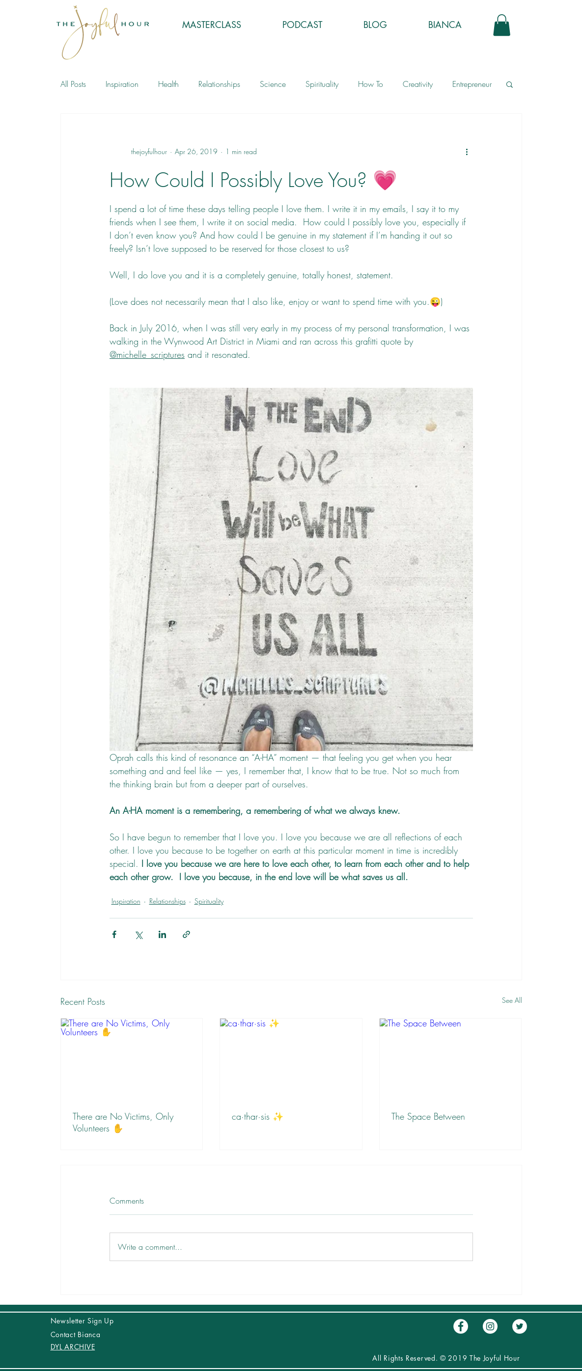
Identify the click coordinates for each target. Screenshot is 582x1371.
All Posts (73, 84)
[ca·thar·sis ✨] (291, 1058)
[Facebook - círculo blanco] (460, 1326)
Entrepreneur (472, 84)
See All (512, 1000)
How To (370, 84)
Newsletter (69, 1320)
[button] (502, 25)
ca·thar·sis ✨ (257, 1116)
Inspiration (122, 84)
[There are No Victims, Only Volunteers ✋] (132, 1058)
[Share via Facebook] (114, 934)
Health (168, 84)
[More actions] (467, 151)
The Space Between (428, 1116)
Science (273, 84)
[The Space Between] (451, 1058)
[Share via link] (186, 934)
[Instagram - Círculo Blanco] (490, 1326)
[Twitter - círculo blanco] (519, 1326)
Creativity (418, 84)
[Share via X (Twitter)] (138, 934)
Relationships (219, 84)
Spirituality (321, 84)
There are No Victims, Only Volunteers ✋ (123, 1122)
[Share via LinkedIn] (162, 934)
